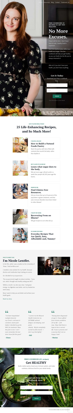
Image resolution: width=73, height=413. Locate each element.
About (40, 2)
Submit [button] (57, 96)
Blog (52, 2)
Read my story (7, 299)
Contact (57, 2)
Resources (47, 2)
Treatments (65, 2)
